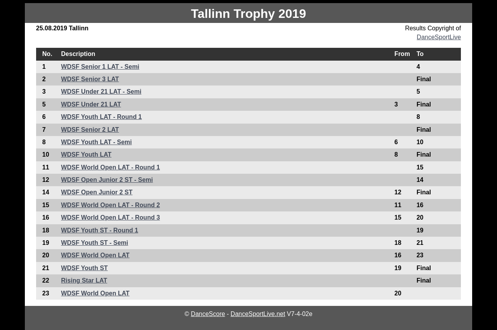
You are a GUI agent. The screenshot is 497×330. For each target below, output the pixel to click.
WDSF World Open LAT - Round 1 (110, 167)
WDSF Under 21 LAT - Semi (101, 91)
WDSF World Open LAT (95, 255)
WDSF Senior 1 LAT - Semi (100, 66)
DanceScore (208, 314)
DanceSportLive (439, 37)
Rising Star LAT (84, 280)
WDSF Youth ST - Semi (94, 242)
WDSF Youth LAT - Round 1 (101, 116)
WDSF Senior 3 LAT (90, 79)
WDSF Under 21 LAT (91, 104)
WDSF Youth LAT (86, 154)
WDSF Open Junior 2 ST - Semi (107, 179)
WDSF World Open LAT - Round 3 (110, 217)
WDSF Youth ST (84, 268)
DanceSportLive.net (258, 314)
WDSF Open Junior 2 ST (96, 192)
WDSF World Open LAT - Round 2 (110, 205)
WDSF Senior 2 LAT (90, 129)
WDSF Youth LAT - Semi (96, 142)
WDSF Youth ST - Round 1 (99, 230)
